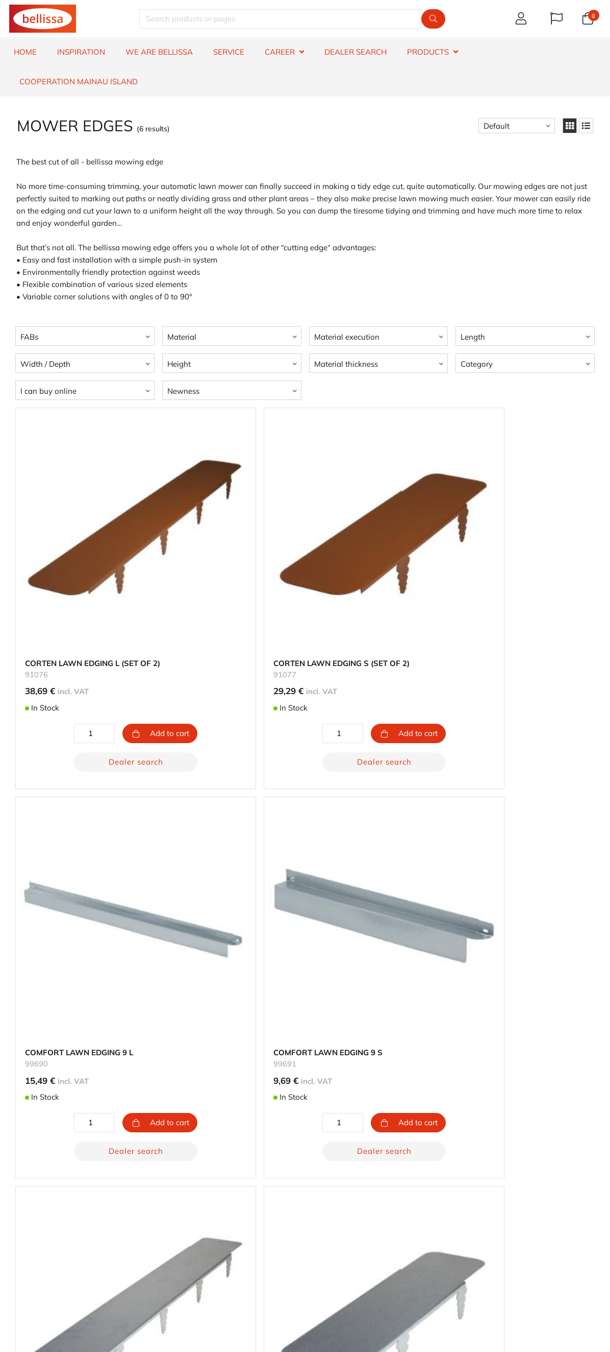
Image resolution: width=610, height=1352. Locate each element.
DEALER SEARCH (355, 52)
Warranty (25, 1185)
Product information (44, 1221)
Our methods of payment (203, 1185)
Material (181, 337)
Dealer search (109, 709)
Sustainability (333, 1185)
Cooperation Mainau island (78, 81)
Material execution (346, 337)
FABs (29, 337)
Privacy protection (341, 1209)
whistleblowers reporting (52, 1258)
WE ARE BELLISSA (159, 52)
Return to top (305, 1086)
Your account (182, 1172)
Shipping (174, 1197)
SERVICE (228, 52)
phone (406, 1278)
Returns (172, 1209)
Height (179, 364)
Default (497, 126)
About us (325, 1172)
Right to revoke (35, 1234)
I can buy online (48, 391)
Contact (22, 1172)
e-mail (337, 1278)
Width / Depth (45, 364)
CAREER (280, 52)
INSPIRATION (81, 52)
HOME (25, 52)
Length (473, 337)
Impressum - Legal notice (353, 1221)
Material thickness (346, 364)
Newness (183, 391)
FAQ (16, 1209)
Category (477, 364)
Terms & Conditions (43, 1246)
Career (320, 1197)
